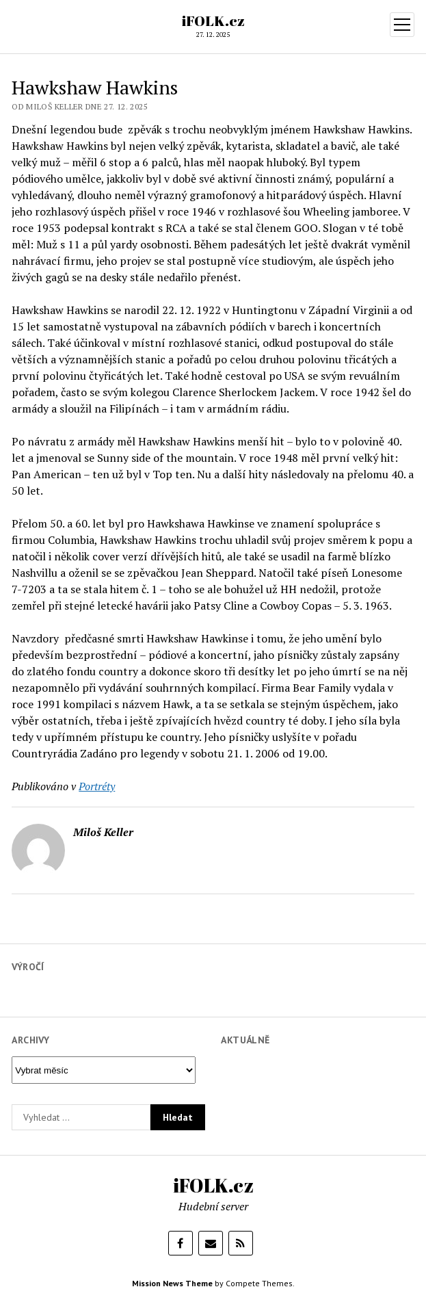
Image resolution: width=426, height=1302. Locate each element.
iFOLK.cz (213, 20)
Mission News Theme (172, 1283)
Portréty (97, 786)
